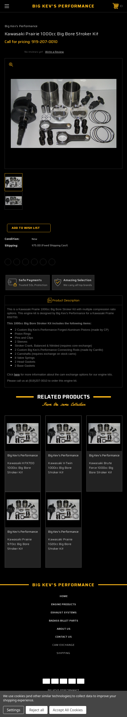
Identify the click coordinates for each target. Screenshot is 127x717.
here (17, 374)
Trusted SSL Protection (33, 285)
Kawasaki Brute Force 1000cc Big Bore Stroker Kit (101, 468)
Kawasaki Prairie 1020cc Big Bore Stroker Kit (60, 544)
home (64, 597)
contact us (63, 637)
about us (63, 629)
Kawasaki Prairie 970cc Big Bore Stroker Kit (19, 544)
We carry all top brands (77, 285)
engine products (63, 605)
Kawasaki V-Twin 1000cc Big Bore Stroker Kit (60, 468)
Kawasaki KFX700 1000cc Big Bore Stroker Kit (20, 468)
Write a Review (54, 52)
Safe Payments (30, 280)
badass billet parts (63, 621)
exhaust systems (64, 613)
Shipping (63, 654)
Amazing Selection (77, 280)
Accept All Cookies (68, 710)
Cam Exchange (63, 646)
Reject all (36, 710)
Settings (13, 710)
